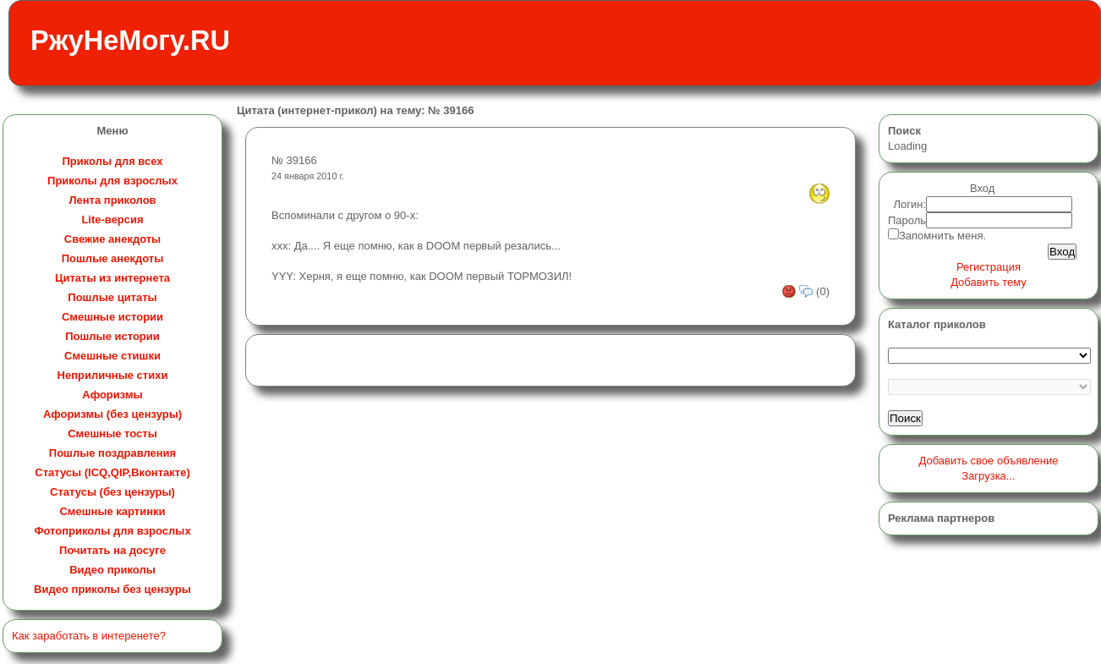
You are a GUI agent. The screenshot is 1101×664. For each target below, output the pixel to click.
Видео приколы (112, 569)
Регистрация (988, 267)
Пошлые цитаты (112, 297)
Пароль (907, 220)
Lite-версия (112, 219)
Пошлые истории (112, 336)
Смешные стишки (112, 355)
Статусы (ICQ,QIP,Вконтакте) (112, 472)
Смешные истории (112, 316)
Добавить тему (988, 282)
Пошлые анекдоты (112, 258)
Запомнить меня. (942, 235)
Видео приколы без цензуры (112, 589)
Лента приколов (112, 200)
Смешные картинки (112, 511)
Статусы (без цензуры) (112, 492)
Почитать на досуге (112, 550)
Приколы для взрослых (112, 180)
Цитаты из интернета (112, 278)
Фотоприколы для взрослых (112, 530)
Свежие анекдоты (112, 239)
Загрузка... (988, 475)
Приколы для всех (112, 161)
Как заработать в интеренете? (89, 635)
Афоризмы (112, 394)
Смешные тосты (112, 433)
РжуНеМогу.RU (130, 40)
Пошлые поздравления (112, 453)
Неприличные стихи (113, 375)
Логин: (910, 204)
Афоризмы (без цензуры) (112, 414)
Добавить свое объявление (989, 460)
